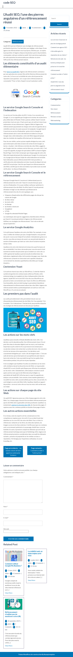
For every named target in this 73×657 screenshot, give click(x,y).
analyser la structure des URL (21, 405)
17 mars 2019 (13, 570)
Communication (55, 105)
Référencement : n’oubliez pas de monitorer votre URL (13, 614)
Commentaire (8, 477)
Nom (5, 506)
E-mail (6, 518)
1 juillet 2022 (35, 560)
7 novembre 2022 (11, 28)
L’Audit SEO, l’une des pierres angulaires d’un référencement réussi (58, 85)
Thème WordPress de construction (30, 654)
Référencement (18, 41)
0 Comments (17, 573)
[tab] (3, 6)
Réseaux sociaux (56, 116)
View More (8, 593)
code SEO (9, 2)
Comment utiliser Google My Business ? (13, 565)
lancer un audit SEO (13, 72)
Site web (6, 529)
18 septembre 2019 (14, 621)
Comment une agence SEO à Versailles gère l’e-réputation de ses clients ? (59, 51)
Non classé (54, 109)
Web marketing (55, 120)
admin (24, 28)
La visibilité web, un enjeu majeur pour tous (35, 553)
